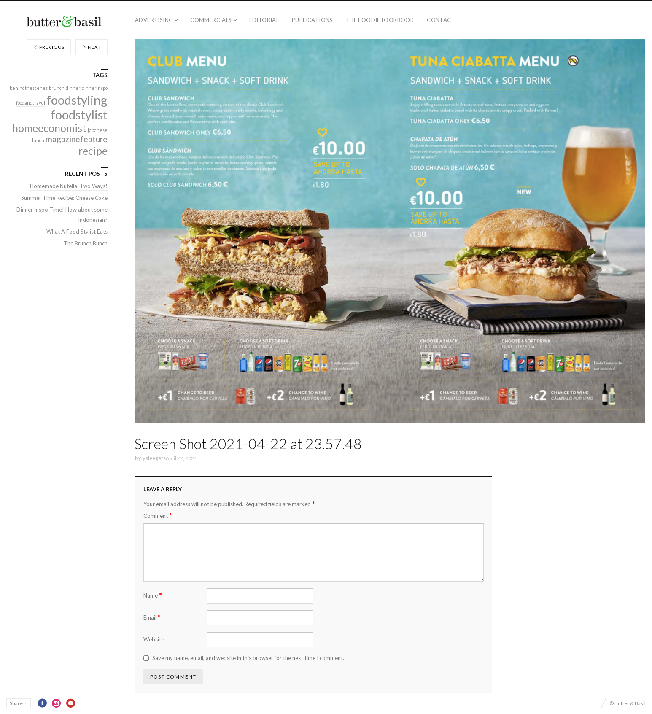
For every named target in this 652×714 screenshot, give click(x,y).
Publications (312, 19)
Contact (441, 19)
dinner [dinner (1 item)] (73, 88)
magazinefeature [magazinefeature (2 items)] (77, 139)
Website (153, 639)
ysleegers (154, 458)
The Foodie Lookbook (380, 19)
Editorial (264, 19)
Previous (49, 47)
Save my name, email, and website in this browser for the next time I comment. (248, 658)
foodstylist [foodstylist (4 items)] (79, 114)
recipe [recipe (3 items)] (93, 151)
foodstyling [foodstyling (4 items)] (77, 99)
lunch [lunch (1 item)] (38, 140)
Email (152, 617)
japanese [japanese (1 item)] (98, 130)
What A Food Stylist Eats (77, 231)
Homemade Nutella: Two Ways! (69, 186)
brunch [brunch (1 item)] (57, 88)
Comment (157, 515)
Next (91, 47)
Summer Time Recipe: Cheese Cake (64, 197)
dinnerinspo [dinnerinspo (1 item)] (95, 88)
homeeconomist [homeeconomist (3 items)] (49, 128)
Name (152, 595)
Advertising (154, 19)
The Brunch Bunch (86, 243)
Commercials (211, 19)
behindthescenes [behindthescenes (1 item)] (29, 88)
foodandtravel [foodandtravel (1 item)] (30, 102)
